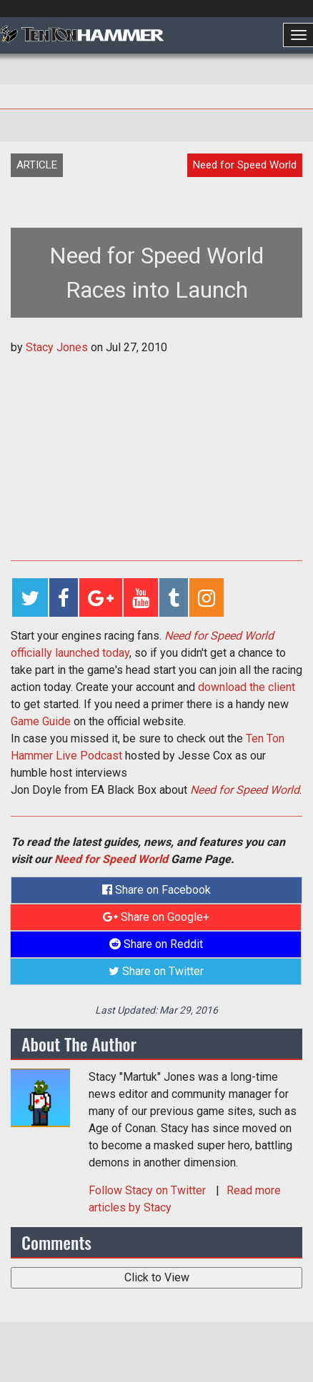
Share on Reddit (156, 944)
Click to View (156, 1277)
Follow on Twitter (149, 1190)
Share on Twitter (156, 971)
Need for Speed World (244, 790)
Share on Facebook (156, 890)
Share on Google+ (156, 917)
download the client (246, 687)
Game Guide (41, 721)
